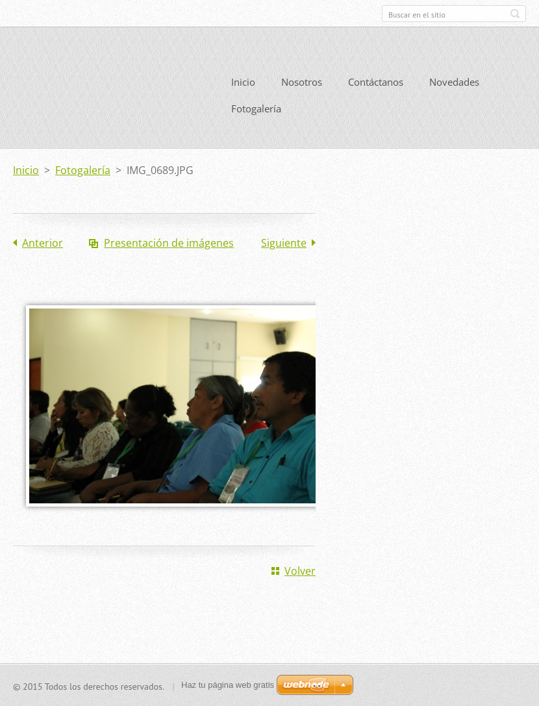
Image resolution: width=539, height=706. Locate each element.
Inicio (243, 80)
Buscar (515, 13)
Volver (300, 569)
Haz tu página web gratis (227, 685)
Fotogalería (256, 107)
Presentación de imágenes (169, 241)
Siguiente (284, 241)
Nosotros (301, 80)
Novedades (454, 80)
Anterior (42, 241)
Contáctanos (375, 80)
